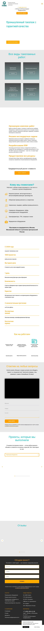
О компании (7, 611)
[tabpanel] (22, 469)
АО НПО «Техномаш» (28, 599)
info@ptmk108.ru (22, 10)
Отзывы (6, 613)
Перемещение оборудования (11, 595)
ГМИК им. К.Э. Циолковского (29, 601)
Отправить (22, 581)
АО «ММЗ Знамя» (27, 595)
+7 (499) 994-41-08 (22, 7)
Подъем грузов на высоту (10, 597)
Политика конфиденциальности (12, 617)
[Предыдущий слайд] (2, 467)
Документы (7, 615)
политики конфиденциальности (26, 424)
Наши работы (27, 592)
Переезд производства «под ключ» (13, 602)
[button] (22, 13)
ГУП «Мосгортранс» (27, 597)
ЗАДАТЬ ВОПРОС (13, 421)
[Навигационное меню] (42, 3)
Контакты (26, 608)
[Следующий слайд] (42, 467)
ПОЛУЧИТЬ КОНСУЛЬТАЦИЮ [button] (13, 42)
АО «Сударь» (26, 603)
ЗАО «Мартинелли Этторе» (29, 605)
